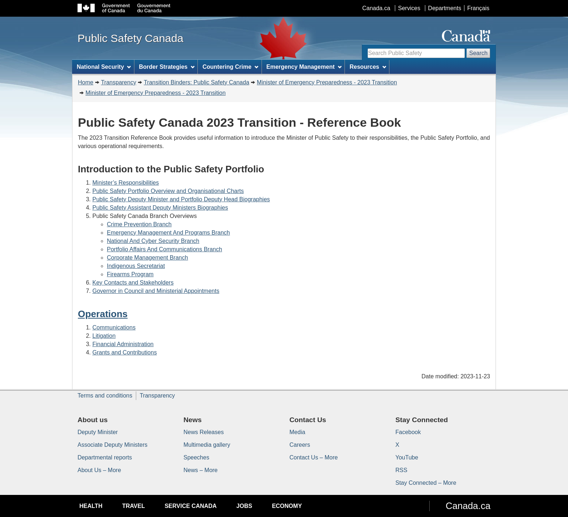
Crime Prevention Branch (139, 224)
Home (85, 82)
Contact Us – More (313, 457)
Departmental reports (105, 457)
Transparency (118, 82)
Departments (445, 8)
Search (478, 53)
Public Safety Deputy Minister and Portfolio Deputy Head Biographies (181, 199)
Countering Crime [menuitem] (230, 67)
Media (297, 432)
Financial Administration (123, 344)
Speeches (196, 457)
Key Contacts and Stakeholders (133, 282)
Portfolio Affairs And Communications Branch (164, 249)
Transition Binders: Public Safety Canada (196, 82)
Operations (103, 313)
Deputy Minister (98, 432)
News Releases (204, 432)
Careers (299, 445)
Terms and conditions (105, 395)
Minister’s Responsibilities (125, 183)
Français (478, 8)
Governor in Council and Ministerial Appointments (155, 291)
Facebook (408, 432)
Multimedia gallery (207, 445)
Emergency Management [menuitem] (303, 67)
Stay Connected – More (426, 483)
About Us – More (99, 470)
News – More (201, 470)
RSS (402, 470)
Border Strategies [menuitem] (167, 67)
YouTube (407, 457)
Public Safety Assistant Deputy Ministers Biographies (160, 208)
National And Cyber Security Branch (153, 241)
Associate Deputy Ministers (112, 445)
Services (409, 8)
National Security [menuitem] (104, 67)
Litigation (104, 336)
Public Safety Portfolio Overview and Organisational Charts (168, 191)
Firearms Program (130, 274)
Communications (113, 327)
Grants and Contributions (124, 352)
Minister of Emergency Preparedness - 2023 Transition (327, 82)
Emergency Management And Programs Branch (168, 233)
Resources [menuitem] (368, 67)
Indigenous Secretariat (136, 266)
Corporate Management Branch (147, 258)
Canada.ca (376, 8)
